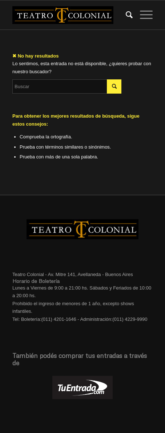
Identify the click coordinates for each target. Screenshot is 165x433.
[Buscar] (125, 14)
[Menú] (143, 14)
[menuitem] (125, 14)
